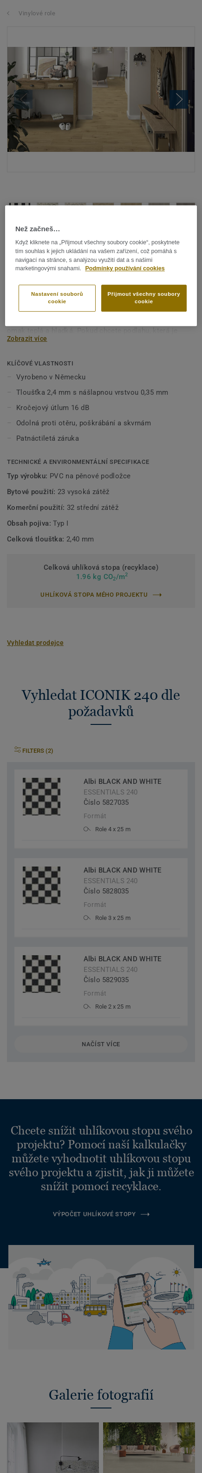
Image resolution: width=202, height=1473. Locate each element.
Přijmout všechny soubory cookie (144, 297)
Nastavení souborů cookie (57, 297)
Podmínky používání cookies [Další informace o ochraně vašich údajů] (124, 269)
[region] (101, 265)
